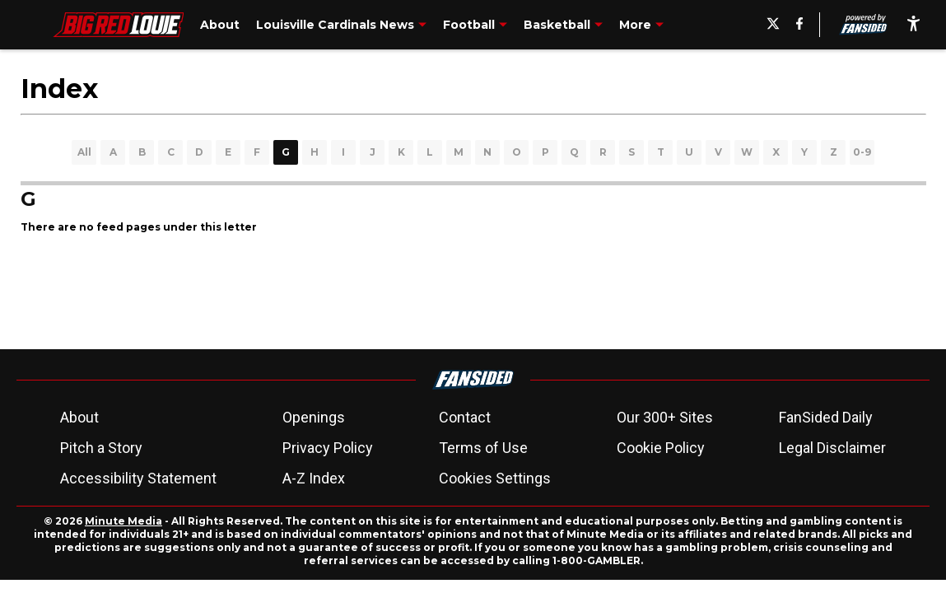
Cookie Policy (661, 447)
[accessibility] (913, 25)
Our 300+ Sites (665, 417)
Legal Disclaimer (832, 447)
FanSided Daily (826, 417)
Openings (313, 417)
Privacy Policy (327, 447)
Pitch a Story (101, 447)
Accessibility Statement (138, 478)
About (79, 417)
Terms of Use (483, 447)
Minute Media (123, 521)
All (84, 152)
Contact (465, 417)
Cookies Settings (495, 478)
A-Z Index (313, 478)
